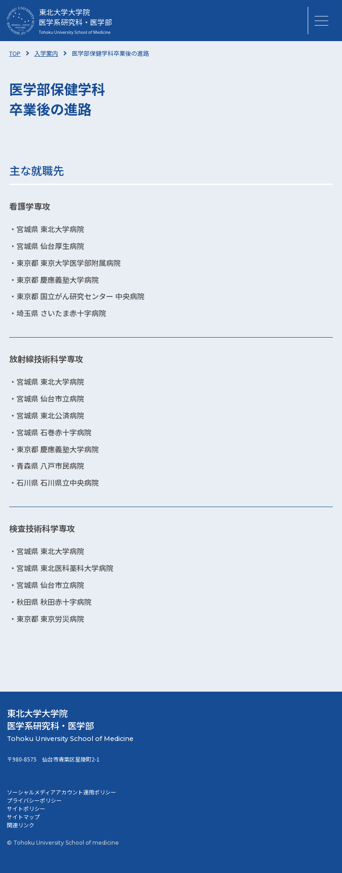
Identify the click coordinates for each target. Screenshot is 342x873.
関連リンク (20, 825)
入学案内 (46, 53)
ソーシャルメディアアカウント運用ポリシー (61, 792)
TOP (15, 53)
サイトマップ (23, 816)
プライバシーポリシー (34, 800)
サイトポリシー (26, 808)
